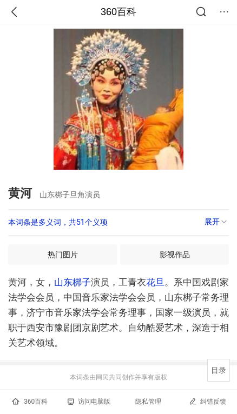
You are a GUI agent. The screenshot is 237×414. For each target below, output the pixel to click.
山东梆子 (72, 282)
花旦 (155, 282)
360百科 (118, 11)
